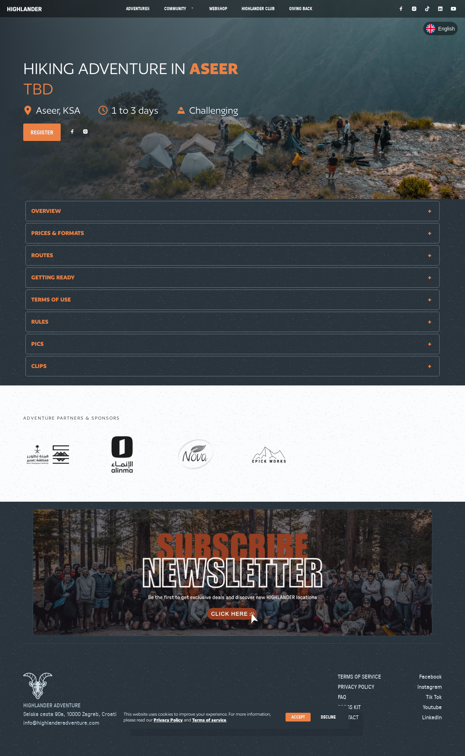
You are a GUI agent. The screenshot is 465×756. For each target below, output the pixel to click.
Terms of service (209, 720)
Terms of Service (359, 676)
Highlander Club (258, 8)
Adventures (138, 8)
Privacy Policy (356, 686)
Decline (328, 717)
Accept (298, 717)
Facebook (430, 676)
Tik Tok (434, 696)
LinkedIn (432, 717)
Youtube (432, 707)
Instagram (429, 686)
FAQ (342, 696)
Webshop (218, 8)
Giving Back (300, 8)
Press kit (349, 707)
